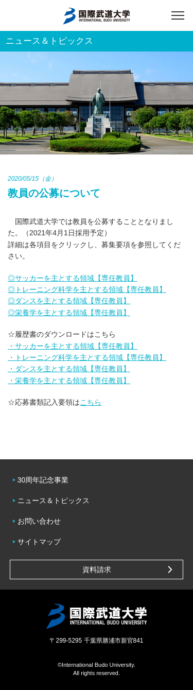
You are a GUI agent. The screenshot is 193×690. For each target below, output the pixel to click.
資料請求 (96, 569)
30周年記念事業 (43, 480)
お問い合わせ (39, 521)
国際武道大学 (96, 15)
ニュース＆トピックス (53, 500)
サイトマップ (39, 542)
